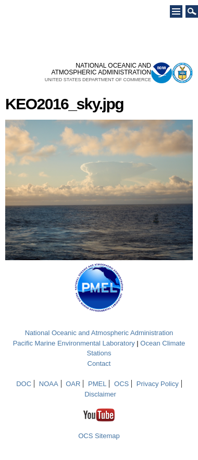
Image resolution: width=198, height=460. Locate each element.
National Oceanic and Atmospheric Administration (99, 333)
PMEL (97, 384)
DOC (23, 384)
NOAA (48, 384)
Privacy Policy (158, 384)
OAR (73, 384)
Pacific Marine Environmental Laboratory (74, 343)
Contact (99, 363)
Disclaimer (100, 394)
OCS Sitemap (98, 436)
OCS (121, 384)
